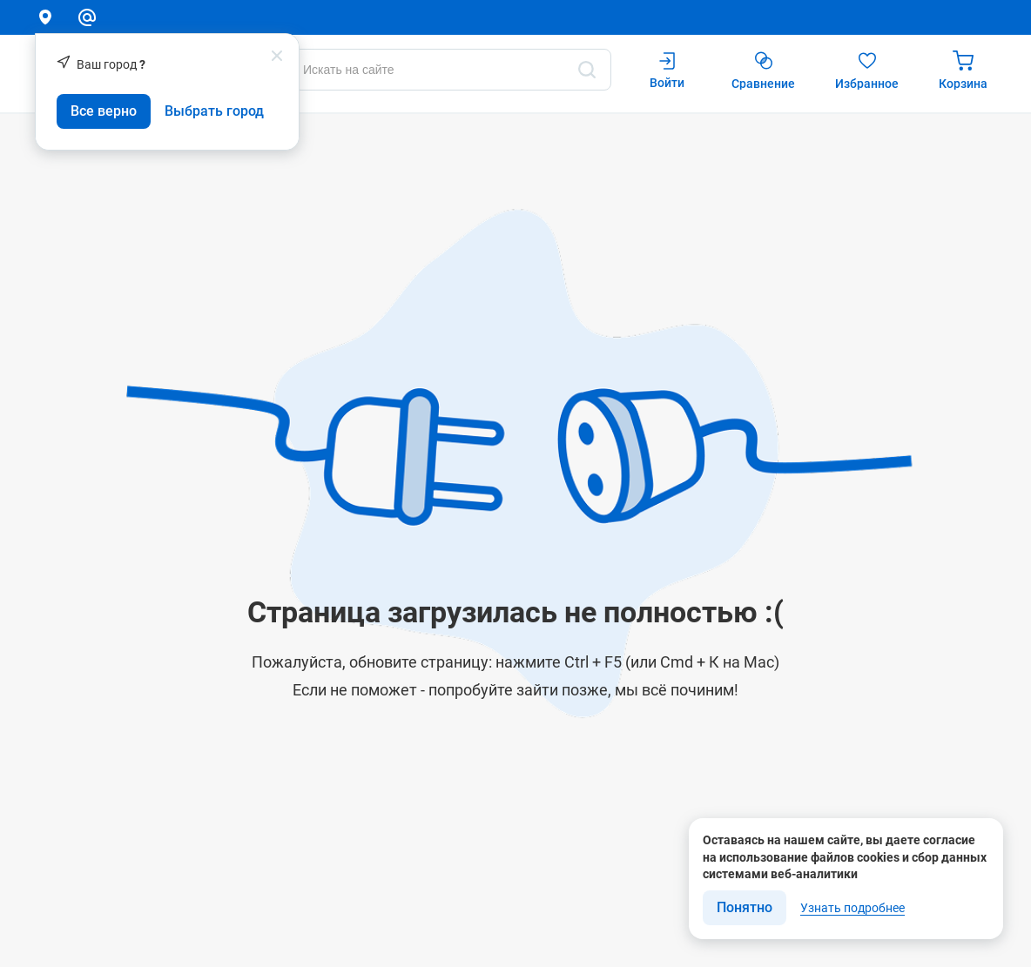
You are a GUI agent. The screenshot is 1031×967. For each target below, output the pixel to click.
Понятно (744, 907)
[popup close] (277, 55)
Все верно (104, 111)
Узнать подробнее (852, 908)
